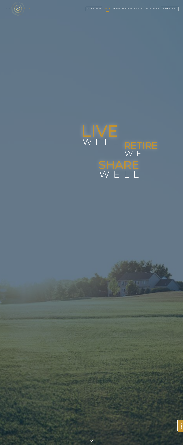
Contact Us (152, 9)
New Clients (94, 9)
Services (127, 9)
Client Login (170, 9)
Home (107, 9)
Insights (139, 9)
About (116, 9)
